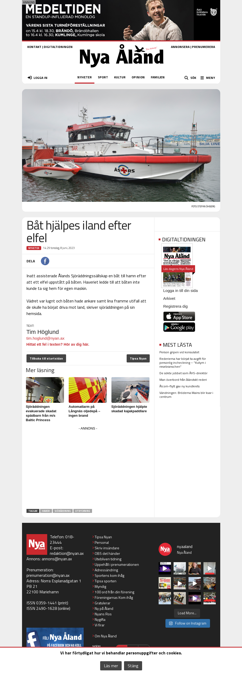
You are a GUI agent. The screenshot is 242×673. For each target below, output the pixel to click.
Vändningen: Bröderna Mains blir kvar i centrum (186, 394)
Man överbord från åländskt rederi (183, 379)
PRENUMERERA (203, 46)
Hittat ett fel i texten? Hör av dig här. (57, 344)
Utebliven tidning (108, 559)
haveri (46, 511)
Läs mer (111, 666)
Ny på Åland (104, 608)
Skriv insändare (107, 548)
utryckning (82, 511)
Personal (102, 542)
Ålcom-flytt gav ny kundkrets (179, 386)
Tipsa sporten (105, 581)
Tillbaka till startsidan (46, 358)
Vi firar (100, 625)
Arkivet (169, 298)
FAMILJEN (158, 77)
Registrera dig (175, 306)
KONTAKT (34, 46)
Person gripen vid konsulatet (179, 352)
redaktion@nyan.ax (67, 553)
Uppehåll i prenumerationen (117, 564)
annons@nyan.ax (57, 559)
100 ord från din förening (114, 592)
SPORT (103, 77)
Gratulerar (102, 603)
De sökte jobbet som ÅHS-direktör (183, 373)
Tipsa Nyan (138, 358)
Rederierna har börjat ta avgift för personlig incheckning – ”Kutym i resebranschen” (182, 362)
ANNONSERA (180, 46)
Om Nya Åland (106, 636)
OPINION (138, 77)
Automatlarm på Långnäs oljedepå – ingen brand (84, 411)
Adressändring (106, 570)
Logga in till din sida (180, 290)
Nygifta (100, 619)
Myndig (100, 586)
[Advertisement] (88, 468)
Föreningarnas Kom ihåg (114, 597)
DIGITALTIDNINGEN (58, 46)
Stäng (133, 666)
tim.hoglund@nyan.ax (45, 338)
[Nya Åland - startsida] (122, 69)
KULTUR (120, 77)
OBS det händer (107, 553)
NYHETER (84, 77)
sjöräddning (63, 511)
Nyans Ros (103, 614)
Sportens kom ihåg (109, 575)
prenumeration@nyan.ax (47, 575)
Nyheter (33, 248)
